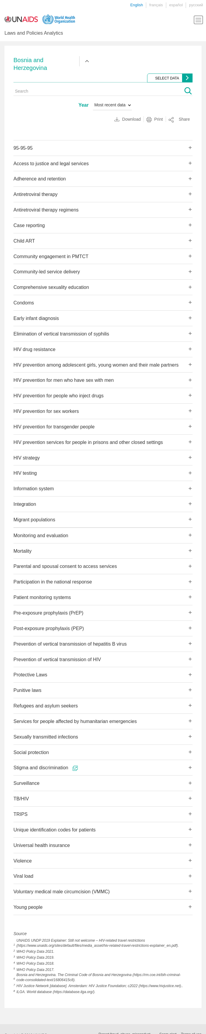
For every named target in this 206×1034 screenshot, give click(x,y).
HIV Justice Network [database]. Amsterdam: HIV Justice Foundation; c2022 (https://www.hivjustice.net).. (99, 986)
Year (84, 105)
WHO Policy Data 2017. (35, 970)
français (156, 5)
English (136, 5)
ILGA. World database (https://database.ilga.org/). (55, 992)
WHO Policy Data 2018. (35, 963)
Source (20, 933)
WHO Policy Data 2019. (35, 957)
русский (196, 5)
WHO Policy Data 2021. (35, 951)
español (176, 5)
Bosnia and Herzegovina (30, 64)
